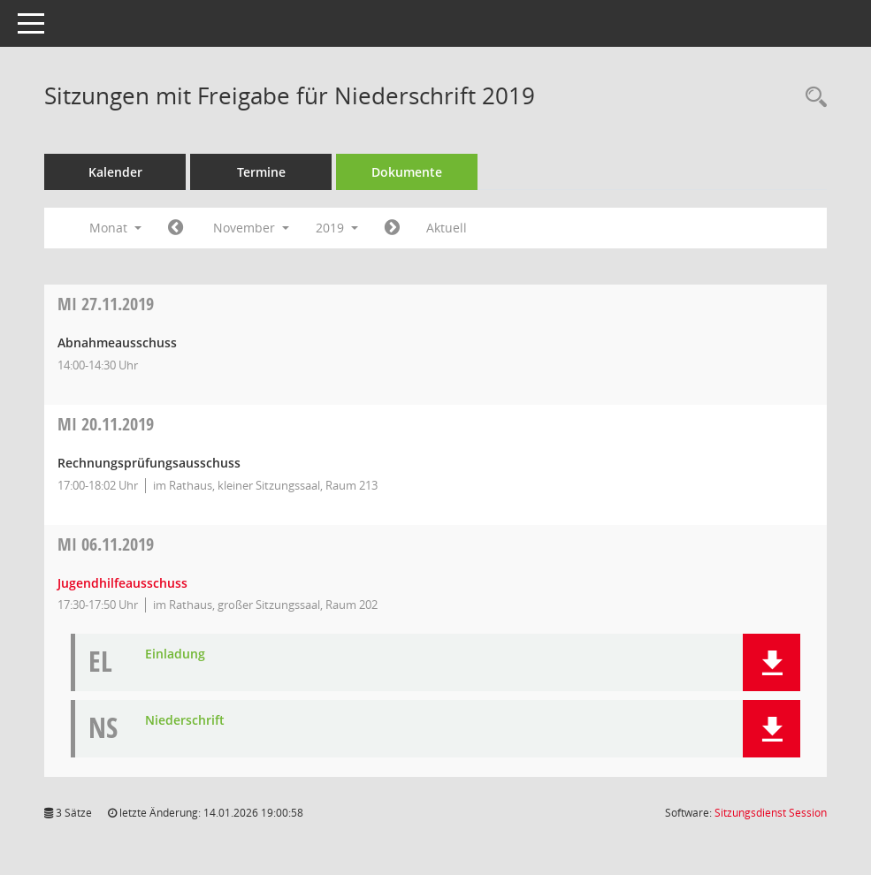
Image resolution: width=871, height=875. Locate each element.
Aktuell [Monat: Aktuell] (446, 227)
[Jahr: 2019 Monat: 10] (175, 228)
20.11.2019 (105, 424)
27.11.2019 (105, 304)
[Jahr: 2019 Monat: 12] (392, 228)
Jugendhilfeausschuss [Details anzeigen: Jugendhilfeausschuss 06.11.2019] (122, 582)
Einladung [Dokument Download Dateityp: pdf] (175, 654)
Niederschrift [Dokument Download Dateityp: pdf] (185, 720)
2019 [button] (337, 227)
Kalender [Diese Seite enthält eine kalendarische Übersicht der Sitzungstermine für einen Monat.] (115, 172)
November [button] (251, 227)
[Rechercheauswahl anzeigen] (812, 97)
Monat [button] (115, 227)
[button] (771, 662)
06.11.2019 (105, 544)
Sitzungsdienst (770, 812)
